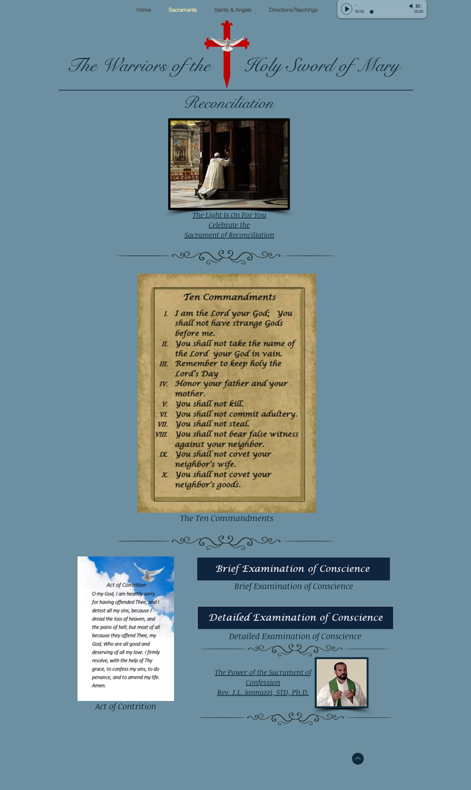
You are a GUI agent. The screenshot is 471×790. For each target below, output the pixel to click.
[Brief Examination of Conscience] (293, 575)
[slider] (419, 6)
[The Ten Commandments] (227, 399)
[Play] (346, 9)
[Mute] (411, 6)
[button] (232, 10)
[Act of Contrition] (126, 634)
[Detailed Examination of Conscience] (295, 623)
